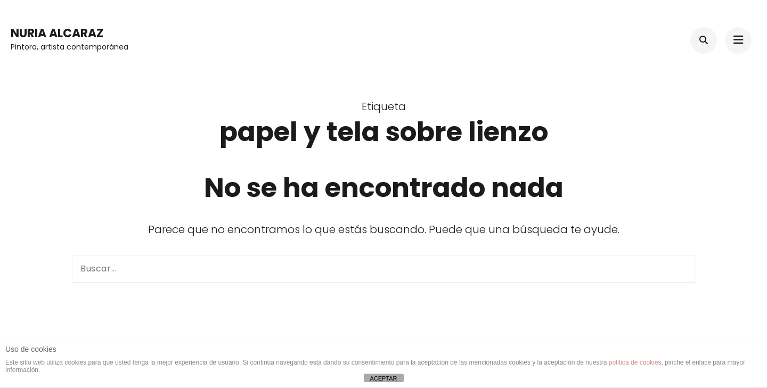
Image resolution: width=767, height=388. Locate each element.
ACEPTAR (383, 378)
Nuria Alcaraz (57, 33)
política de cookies (635, 362)
